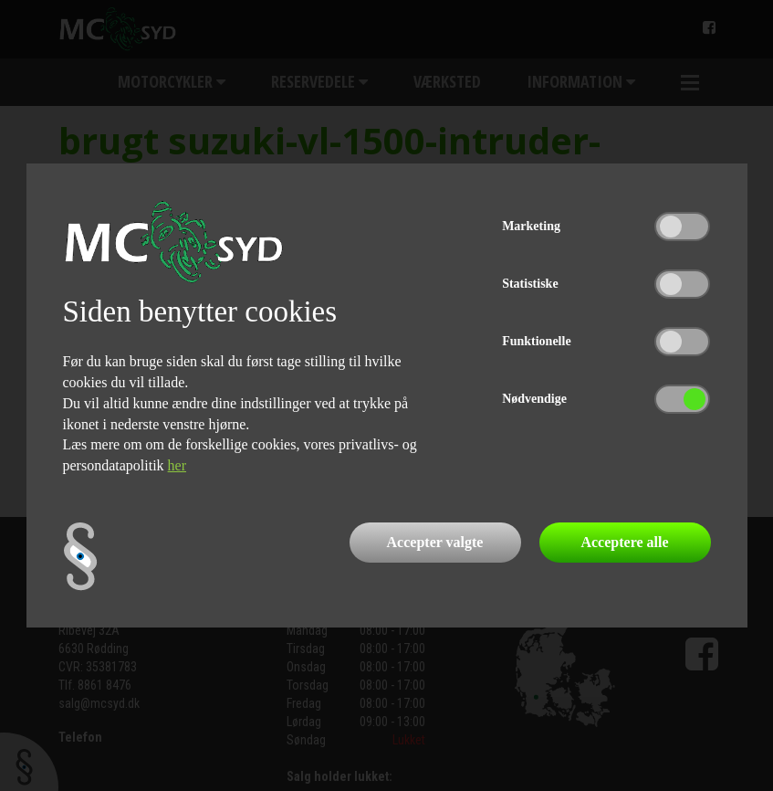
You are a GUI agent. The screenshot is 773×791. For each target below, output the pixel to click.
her (177, 465)
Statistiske (530, 283)
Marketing (531, 226)
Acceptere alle (624, 542)
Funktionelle (536, 341)
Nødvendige (534, 399)
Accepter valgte (435, 542)
